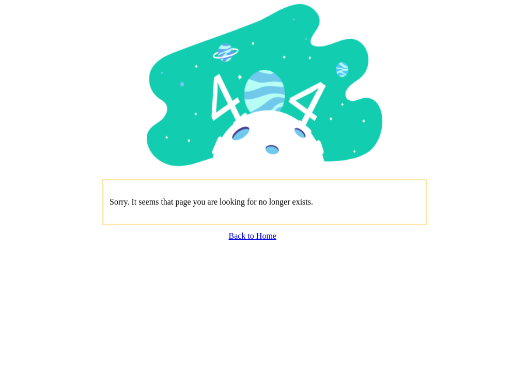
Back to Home (252, 235)
